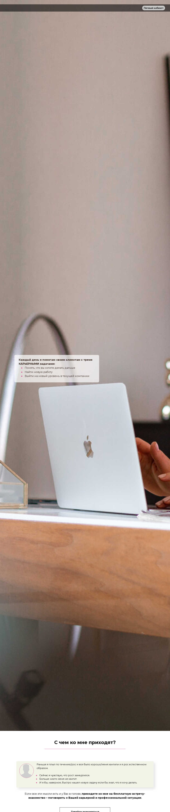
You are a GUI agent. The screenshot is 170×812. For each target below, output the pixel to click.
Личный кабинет (153, 7)
